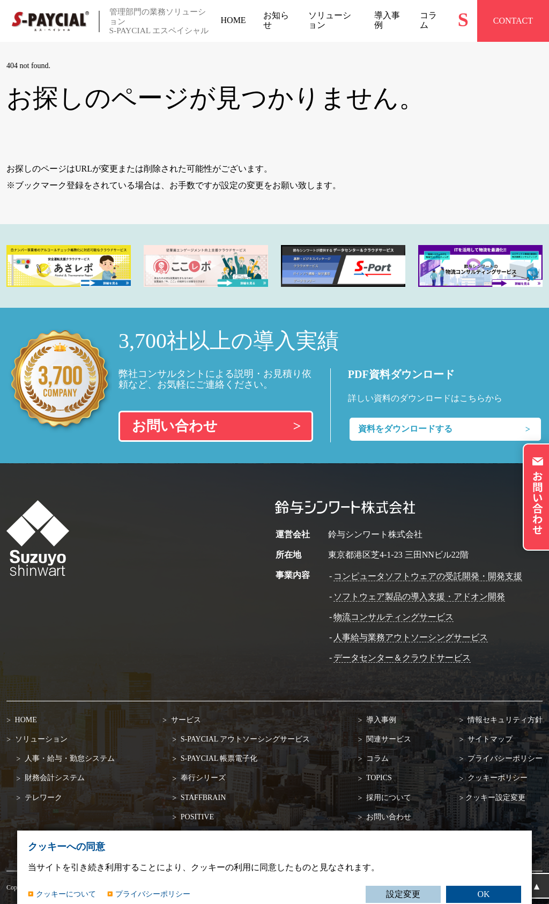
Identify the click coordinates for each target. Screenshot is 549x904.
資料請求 (381, 836)
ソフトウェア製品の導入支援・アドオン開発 (419, 596)
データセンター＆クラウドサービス (402, 657)
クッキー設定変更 (495, 798)
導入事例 (381, 720)
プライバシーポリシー (504, 758)
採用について (388, 798)
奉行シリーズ (202, 778)
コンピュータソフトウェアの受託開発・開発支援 (427, 576)
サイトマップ (489, 739)
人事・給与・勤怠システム (69, 758)
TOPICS (378, 778)
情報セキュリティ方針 (504, 720)
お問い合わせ (388, 817)
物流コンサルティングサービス (393, 616)
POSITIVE (196, 817)
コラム (377, 758)
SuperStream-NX (206, 836)
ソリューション (40, 739)
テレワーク (42, 798)
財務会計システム (54, 778)
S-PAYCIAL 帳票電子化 (218, 758)
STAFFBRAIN (202, 798)
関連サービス (388, 739)
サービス (185, 720)
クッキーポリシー (496, 778)
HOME (25, 720)
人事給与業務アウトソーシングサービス (410, 637)
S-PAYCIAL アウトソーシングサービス (244, 739)
